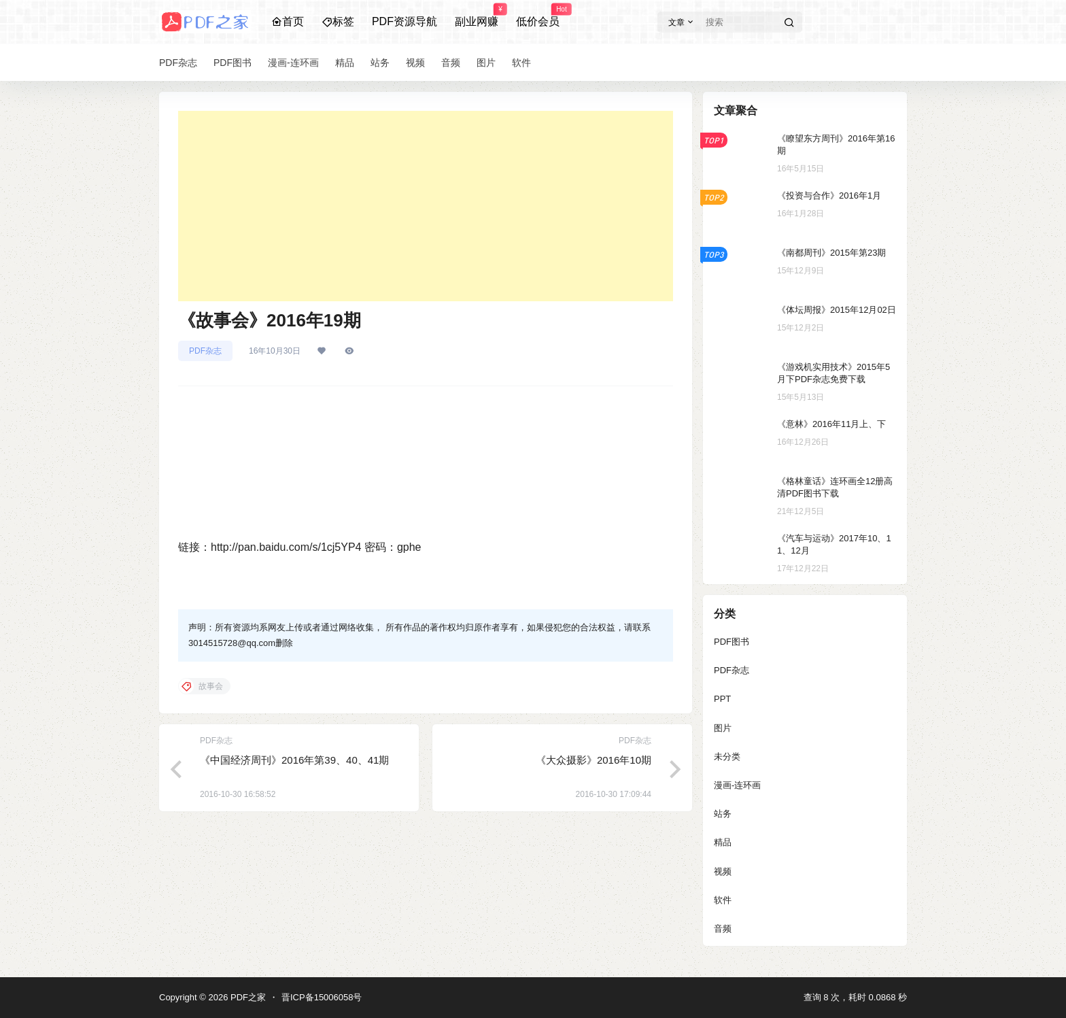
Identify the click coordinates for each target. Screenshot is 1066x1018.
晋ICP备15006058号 (321, 997)
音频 (723, 928)
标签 (338, 21)
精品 (723, 842)
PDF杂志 (205, 351)
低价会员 (538, 15)
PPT (722, 699)
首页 (287, 21)
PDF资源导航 (404, 21)
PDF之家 (247, 997)
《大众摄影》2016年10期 (593, 760)
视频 (723, 871)
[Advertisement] (425, 206)
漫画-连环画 (737, 785)
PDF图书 (731, 642)
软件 (723, 900)
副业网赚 (476, 15)
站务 (723, 814)
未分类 (727, 756)
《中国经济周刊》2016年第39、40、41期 (294, 760)
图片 (723, 728)
